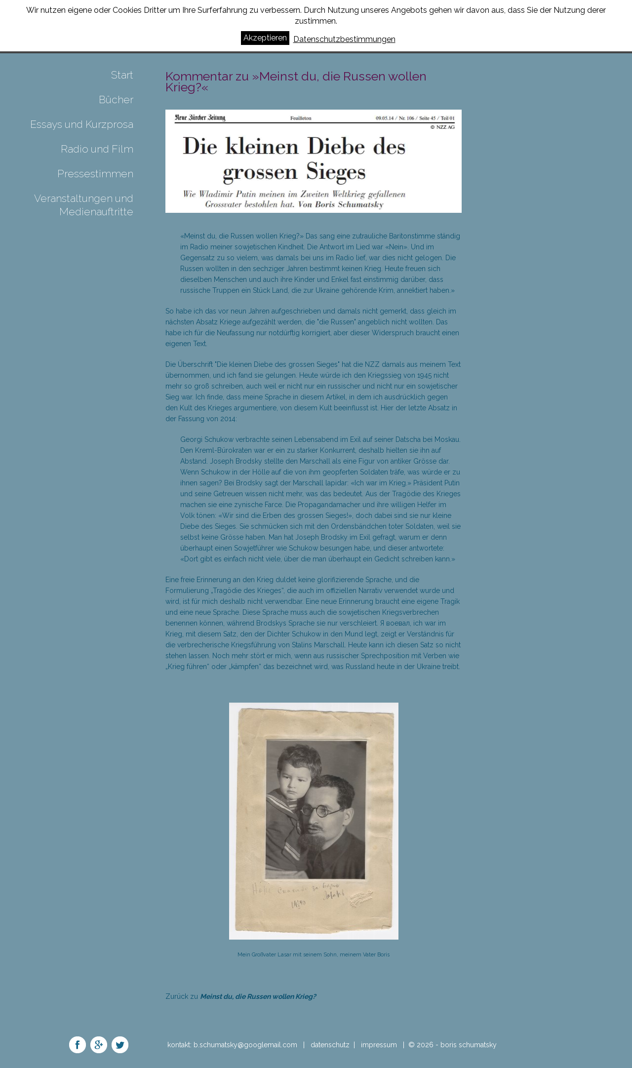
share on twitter (120, 1044)
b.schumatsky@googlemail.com (246, 1045)
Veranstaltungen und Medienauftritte (83, 205)
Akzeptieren (265, 37)
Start (122, 75)
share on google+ (98, 1044)
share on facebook (77, 1044)
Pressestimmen (95, 173)
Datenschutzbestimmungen (344, 39)
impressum (379, 1045)
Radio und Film (97, 149)
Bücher (116, 99)
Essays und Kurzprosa (81, 124)
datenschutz (330, 1045)
